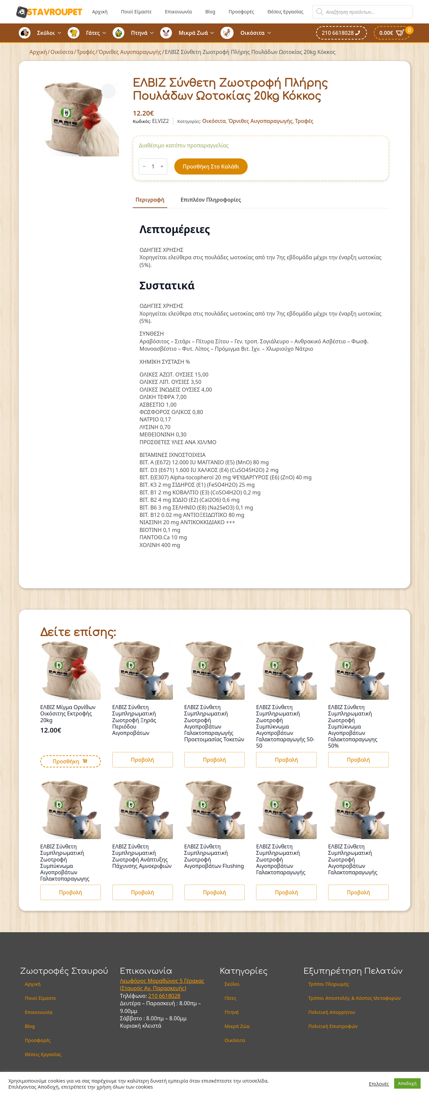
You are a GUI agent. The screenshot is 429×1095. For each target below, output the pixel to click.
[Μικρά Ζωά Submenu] (214, 32)
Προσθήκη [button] (66, 761)
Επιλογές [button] (379, 1084)
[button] (108, 91)
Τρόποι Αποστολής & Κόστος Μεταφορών (354, 998)
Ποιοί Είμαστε (136, 11)
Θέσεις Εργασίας (285, 11)
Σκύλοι (46, 33)
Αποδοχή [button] (407, 1083)
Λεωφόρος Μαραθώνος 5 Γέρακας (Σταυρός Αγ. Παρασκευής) (162, 984)
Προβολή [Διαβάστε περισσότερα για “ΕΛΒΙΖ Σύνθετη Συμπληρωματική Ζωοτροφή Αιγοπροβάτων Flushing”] (214, 892)
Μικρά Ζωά (193, 33)
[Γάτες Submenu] (106, 32)
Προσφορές (241, 11)
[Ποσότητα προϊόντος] (153, 166)
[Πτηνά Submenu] (153, 32)
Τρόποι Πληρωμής (328, 984)
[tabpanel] (261, 385)
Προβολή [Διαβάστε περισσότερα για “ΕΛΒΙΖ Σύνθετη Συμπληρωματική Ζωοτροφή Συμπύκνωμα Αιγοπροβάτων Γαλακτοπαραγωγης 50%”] (358, 759)
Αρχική (100, 11)
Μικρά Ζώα (237, 1026)
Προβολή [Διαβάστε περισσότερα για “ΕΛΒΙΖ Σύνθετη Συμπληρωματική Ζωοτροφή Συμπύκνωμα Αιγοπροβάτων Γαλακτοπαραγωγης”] (70, 892)
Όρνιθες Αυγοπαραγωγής (130, 52)
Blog (210, 11)
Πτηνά (139, 33)
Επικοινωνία (178, 11)
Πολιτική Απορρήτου (331, 1012)
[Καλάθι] (392, 33)
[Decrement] (144, 166)
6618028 (169, 996)
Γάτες (93, 33)
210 (153, 996)
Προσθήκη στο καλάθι (211, 166)
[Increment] (162, 166)
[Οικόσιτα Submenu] (271, 32)
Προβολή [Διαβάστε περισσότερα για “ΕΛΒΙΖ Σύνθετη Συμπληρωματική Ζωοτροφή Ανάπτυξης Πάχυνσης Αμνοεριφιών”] (142, 892)
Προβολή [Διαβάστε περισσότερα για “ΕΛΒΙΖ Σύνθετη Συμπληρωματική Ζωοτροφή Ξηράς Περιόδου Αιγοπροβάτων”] (142, 759)
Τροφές (86, 52)
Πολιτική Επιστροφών (333, 1026)
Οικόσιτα (252, 33)
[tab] (150, 199)
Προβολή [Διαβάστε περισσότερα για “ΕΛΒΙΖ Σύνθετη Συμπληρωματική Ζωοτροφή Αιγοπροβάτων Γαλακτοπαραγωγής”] (286, 892)
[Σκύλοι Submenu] (61, 32)
